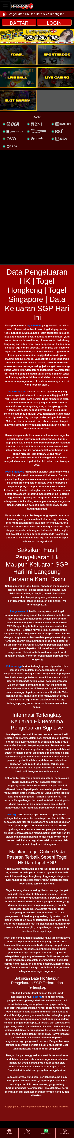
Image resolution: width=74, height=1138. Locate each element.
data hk (37, 996)
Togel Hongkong (17, 391)
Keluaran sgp (14, 666)
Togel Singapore (14, 471)
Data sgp (12, 814)
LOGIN (54, 23)
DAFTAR (19, 23)
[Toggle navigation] (5, 6)
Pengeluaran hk (19, 611)
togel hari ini (34, 325)
